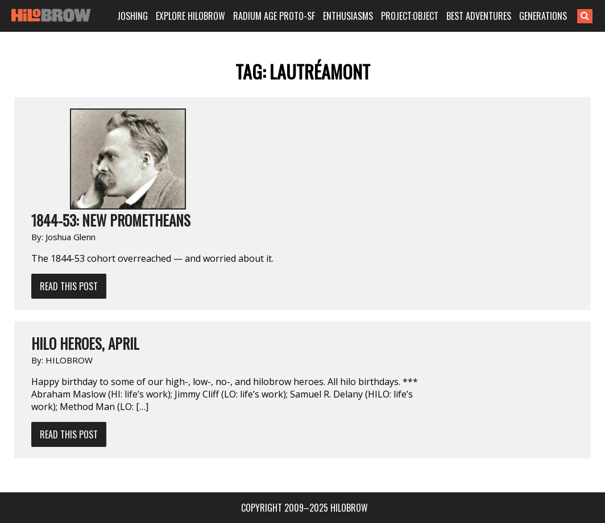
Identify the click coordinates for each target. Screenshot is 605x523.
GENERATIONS (543, 16)
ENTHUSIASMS (350, 16)
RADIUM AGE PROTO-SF (277, 16)
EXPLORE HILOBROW (195, 16)
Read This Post (69, 286)
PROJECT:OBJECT (411, 16)
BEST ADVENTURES (480, 16)
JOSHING (138, 16)
